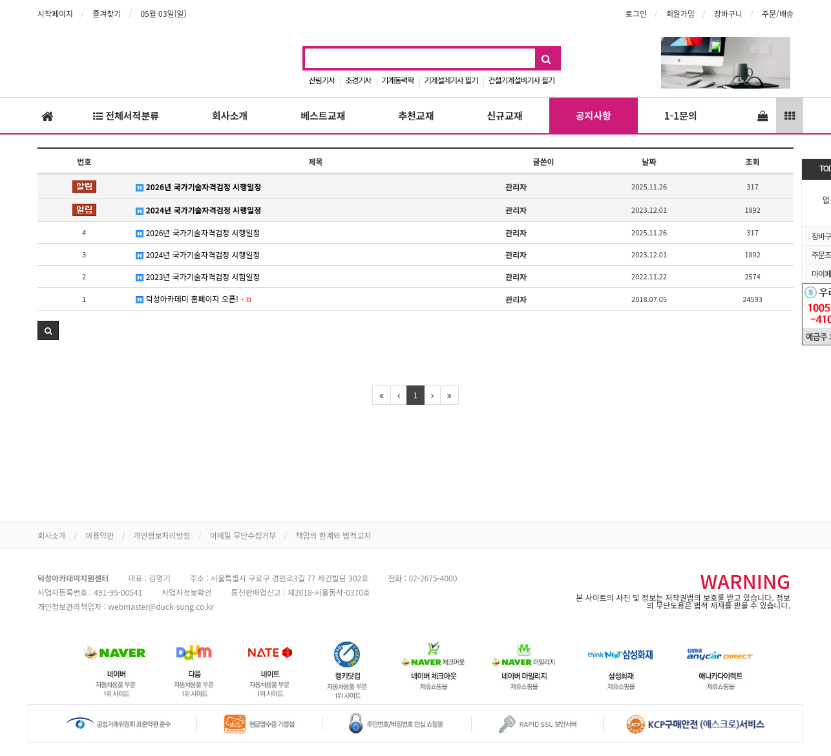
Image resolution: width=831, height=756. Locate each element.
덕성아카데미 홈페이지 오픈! (193, 298)
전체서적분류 (126, 115)
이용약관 (99, 535)
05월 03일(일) (163, 13)
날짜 (649, 161)
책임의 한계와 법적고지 (333, 535)
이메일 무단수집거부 (243, 535)
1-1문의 (681, 115)
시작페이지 (55, 13)
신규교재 (504, 115)
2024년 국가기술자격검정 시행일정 (198, 209)
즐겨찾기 (106, 13)
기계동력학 (397, 79)
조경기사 (358, 79)
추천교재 (415, 115)
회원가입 (680, 13)
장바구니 (728, 13)
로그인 (636, 13)
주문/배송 (778, 13)
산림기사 (322, 79)
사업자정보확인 (186, 592)
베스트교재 (323, 115)
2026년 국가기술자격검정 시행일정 (198, 186)
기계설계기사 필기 (451, 79)
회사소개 (229, 115)
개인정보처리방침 (161, 535)
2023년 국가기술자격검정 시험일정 (198, 276)
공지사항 (593, 115)
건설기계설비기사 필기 (521, 79)
